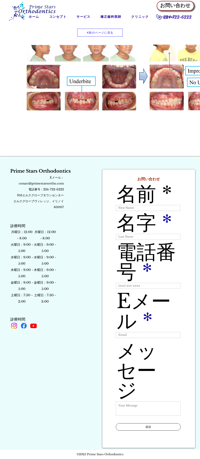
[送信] (148, 427)
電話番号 (146, 262)
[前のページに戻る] (100, 33)
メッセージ (137, 370)
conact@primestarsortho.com (41, 183)
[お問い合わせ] (175, 6)
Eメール (144, 311)
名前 (136, 194)
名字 (136, 223)
